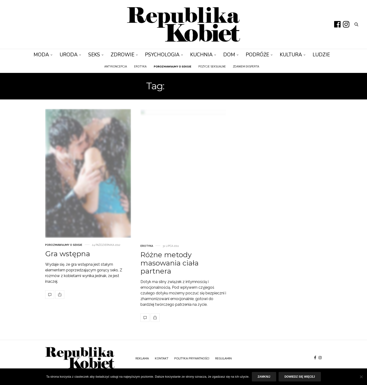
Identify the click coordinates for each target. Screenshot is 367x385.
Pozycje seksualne (212, 66)
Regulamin (223, 358)
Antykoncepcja (115, 66)
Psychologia (162, 54)
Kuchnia (201, 54)
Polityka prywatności (191, 358)
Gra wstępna (67, 274)
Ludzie (321, 54)
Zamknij (264, 376)
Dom (229, 54)
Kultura (291, 54)
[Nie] (361, 376)
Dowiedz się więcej (299, 376)
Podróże (257, 54)
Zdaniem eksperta (246, 66)
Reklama (142, 358)
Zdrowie (122, 54)
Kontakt (161, 358)
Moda (41, 54)
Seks (94, 54)
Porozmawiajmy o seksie (63, 266)
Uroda (69, 54)
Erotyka (140, 66)
